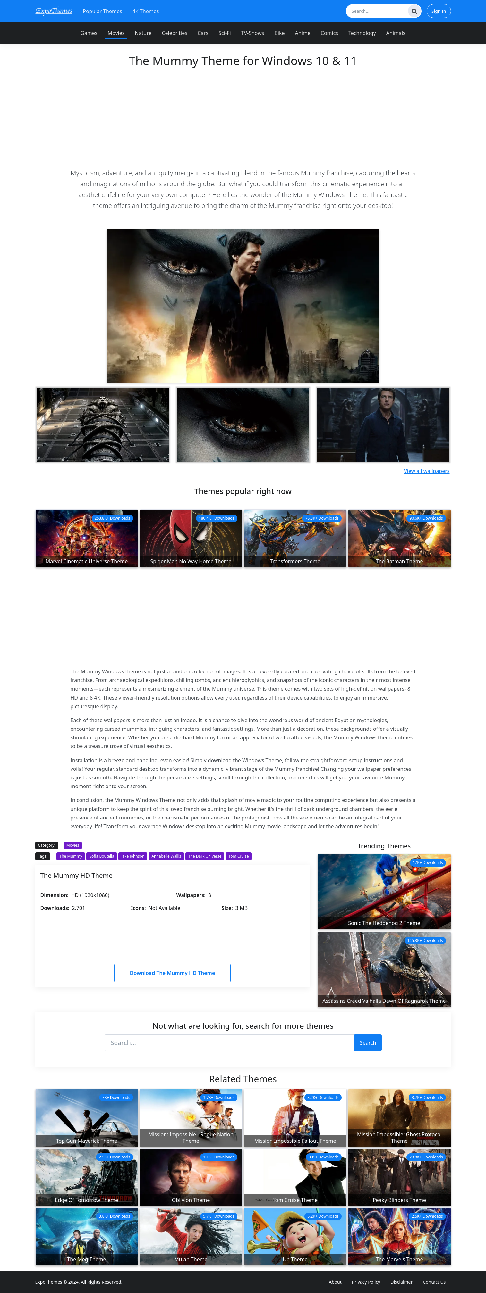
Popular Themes (102, 11)
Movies (116, 33)
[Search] (414, 10)
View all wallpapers (426, 470)
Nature (143, 33)
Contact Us (434, 1282)
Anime (303, 33)
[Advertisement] (243, 117)
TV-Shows (252, 33)
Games (89, 33)
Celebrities (174, 33)
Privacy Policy (366, 1282)
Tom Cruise (238, 856)
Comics (329, 33)
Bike (279, 33)
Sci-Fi (224, 33)
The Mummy (70, 856)
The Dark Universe (205, 856)
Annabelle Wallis (166, 856)
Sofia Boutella (101, 856)
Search (368, 1042)
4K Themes (145, 11)
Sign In (438, 11)
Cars (203, 33)
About (335, 1282)
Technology (362, 33)
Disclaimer (401, 1282)
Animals (395, 33)
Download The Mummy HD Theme (172, 972)
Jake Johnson (132, 856)
